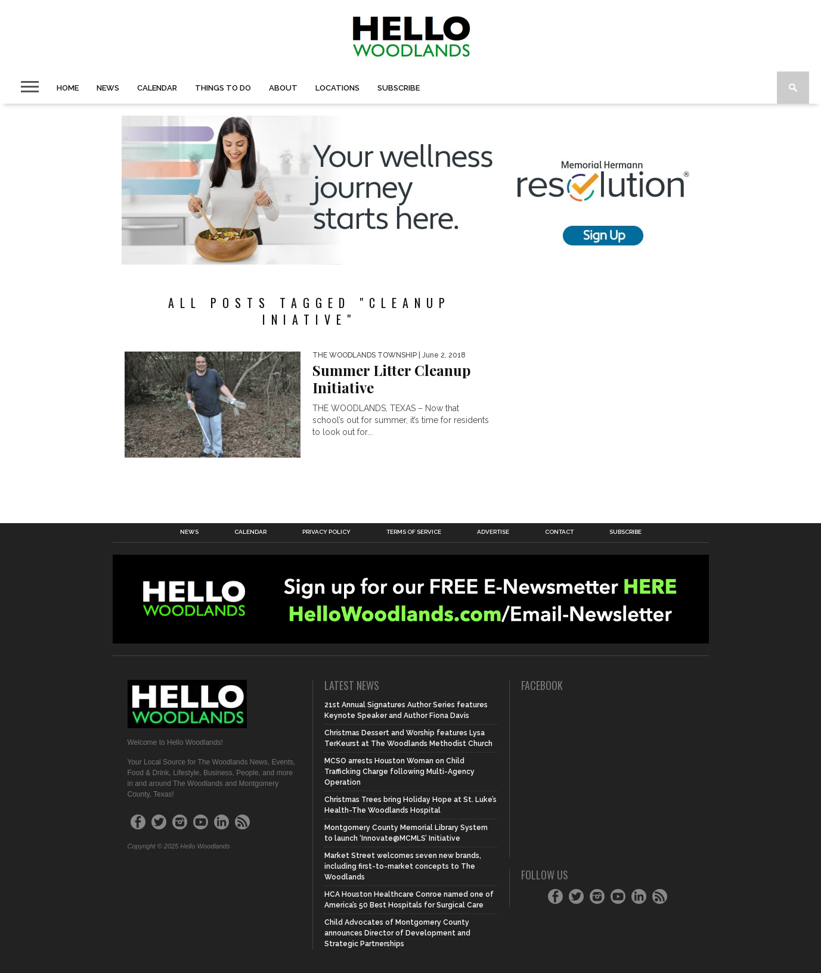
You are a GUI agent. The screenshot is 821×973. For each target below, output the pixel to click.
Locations (337, 87)
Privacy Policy (326, 532)
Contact (559, 532)
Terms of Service (413, 532)
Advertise (493, 532)
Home (68, 87)
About (283, 87)
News (108, 87)
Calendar (157, 87)
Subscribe (398, 87)
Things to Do (223, 87)
